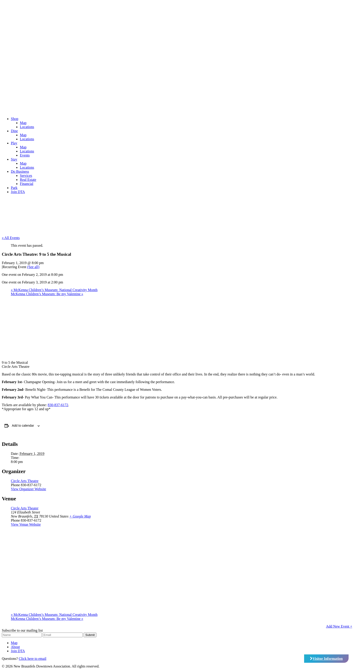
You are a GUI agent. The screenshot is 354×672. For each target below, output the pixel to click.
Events (25, 155)
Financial (26, 184)
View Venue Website (26, 524)
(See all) (33, 267)
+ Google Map (80, 516)
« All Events (11, 238)
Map (23, 123)
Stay (14, 159)
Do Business (20, 171)
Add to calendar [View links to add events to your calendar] (23, 425)
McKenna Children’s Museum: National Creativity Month (54, 290)
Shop (14, 119)
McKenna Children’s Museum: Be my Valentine (47, 294)
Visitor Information (326, 658)
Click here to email (32, 658)
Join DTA (18, 192)
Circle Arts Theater (24, 508)
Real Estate (28, 180)
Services (26, 175)
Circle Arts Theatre (24, 481)
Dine (14, 131)
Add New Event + (339, 626)
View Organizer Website (28, 489)
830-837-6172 (58, 405)
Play (14, 143)
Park (14, 188)
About (15, 647)
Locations (27, 127)
